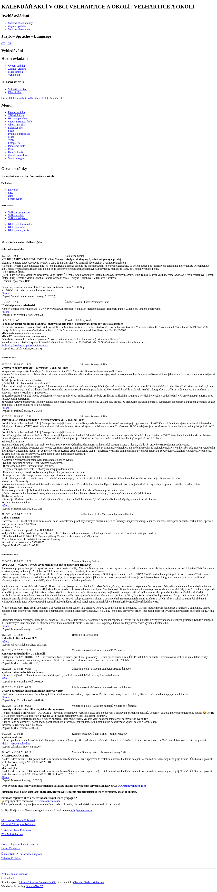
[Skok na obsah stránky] (20, 23)
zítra (10, 195)
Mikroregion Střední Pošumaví (18, 820)
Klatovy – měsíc (17, 227)
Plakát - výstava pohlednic (16, 743)
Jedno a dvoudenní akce (12, 249)
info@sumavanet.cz (81, 810)
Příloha (5, 293)
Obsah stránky (14, 168)
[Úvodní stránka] (16, 65)
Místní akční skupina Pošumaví (18, 824)
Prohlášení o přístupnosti (14, 874)
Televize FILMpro (11, 858)
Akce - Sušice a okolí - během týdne (21, 242)
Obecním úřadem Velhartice (88, 882)
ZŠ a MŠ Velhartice (12, 834)
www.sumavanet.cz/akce (47, 801)
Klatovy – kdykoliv (18, 230)
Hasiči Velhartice (10, 848)
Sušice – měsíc (16, 215)
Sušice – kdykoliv (18, 218)
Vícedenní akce (8, 357)
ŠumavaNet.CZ (34, 886)
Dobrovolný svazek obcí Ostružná (19, 844)
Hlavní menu (12, 82)
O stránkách (7, 878)
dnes (10, 192)
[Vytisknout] (14, 74)
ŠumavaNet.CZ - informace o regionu (21, 854)
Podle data (6, 183)
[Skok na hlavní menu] (19, 29)
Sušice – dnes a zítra (19, 212)
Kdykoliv (13, 189)
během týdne (15, 198)
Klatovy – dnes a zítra (20, 224)
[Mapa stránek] (15, 71)
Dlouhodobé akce (9, 554)
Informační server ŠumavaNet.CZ (37, 882)
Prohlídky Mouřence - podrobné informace (25, 345)
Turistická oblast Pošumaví (16, 830)
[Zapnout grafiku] (17, 26)
